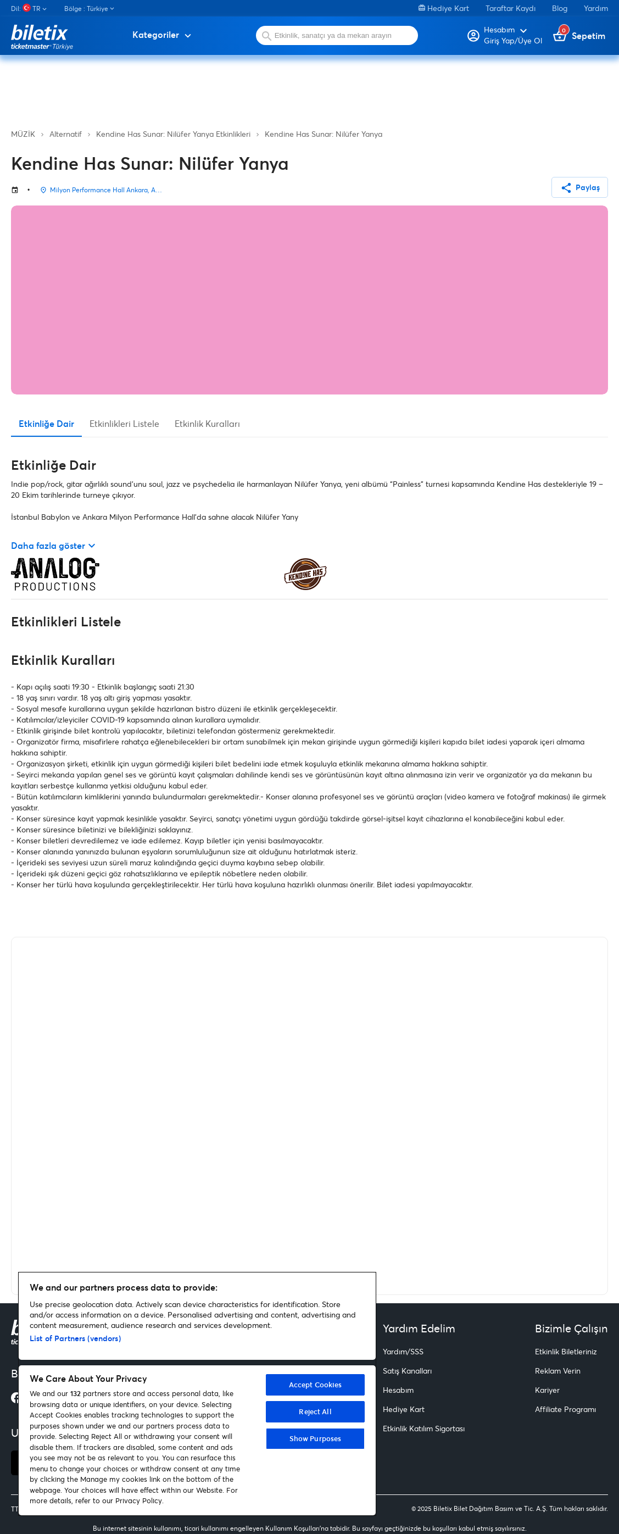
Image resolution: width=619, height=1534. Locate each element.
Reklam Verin (558, 1370)
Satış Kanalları (407, 1370)
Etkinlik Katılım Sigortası (424, 1428)
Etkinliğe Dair (46, 423)
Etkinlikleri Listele (124, 423)
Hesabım (398, 1390)
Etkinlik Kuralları (207, 423)
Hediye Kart (444, 8)
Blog (559, 8)
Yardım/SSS (403, 1351)
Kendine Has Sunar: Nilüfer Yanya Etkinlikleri (173, 134)
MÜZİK (23, 134)
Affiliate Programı (565, 1409)
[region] (197, 1393)
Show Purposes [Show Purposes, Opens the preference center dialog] (315, 1438)
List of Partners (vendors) (75, 1338)
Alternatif (65, 134)
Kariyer (547, 1390)
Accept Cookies (315, 1385)
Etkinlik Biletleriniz (566, 1351)
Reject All (315, 1411)
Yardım (596, 8)
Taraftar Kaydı (511, 8)
